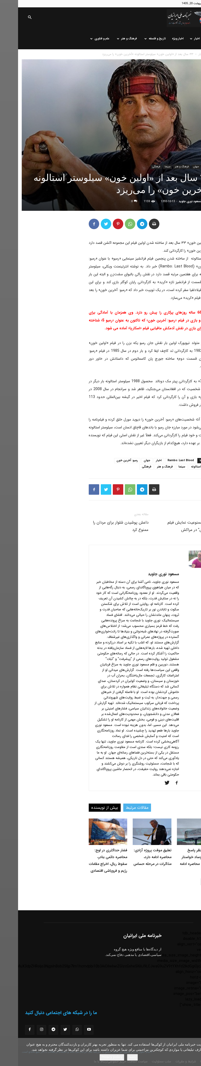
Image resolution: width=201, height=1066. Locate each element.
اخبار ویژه (160, 38)
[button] (11, 18)
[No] (194, 1052)
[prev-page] (194, 882)
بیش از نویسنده (86, 807)
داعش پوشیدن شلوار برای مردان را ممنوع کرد (102, 526)
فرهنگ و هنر (109, 38)
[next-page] (185, 882)
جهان (178, 167)
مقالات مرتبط (119, 807)
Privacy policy (93, 1057)
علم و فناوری (81, 38)
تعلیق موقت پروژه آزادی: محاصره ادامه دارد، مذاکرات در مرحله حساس (134, 857)
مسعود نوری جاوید (172, 201)
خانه (190, 38)
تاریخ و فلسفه (137, 38)
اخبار (177, 38)
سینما (149, 167)
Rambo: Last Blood (162, 460)
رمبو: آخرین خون (109, 460)
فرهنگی (138, 167)
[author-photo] (181, 567)
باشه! (114, 1057)
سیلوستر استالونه (183, 467)
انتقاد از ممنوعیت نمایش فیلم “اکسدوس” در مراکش (173, 526)
